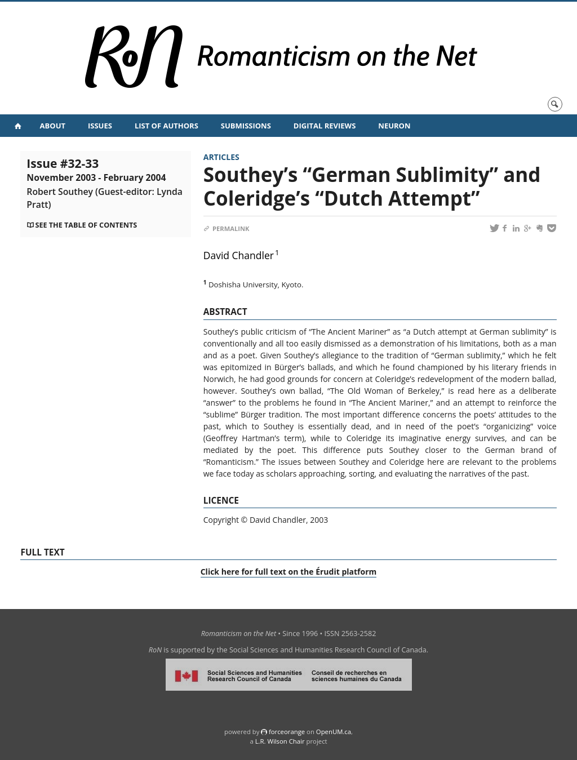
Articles (221, 157)
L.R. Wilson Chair (280, 741)
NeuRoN (394, 126)
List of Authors (166, 126)
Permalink (226, 228)
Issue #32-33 (104, 183)
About (52, 126)
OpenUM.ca (333, 731)
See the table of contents (86, 225)
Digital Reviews (325, 126)
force (287, 731)
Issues (100, 126)
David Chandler (238, 255)
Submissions (246, 126)
